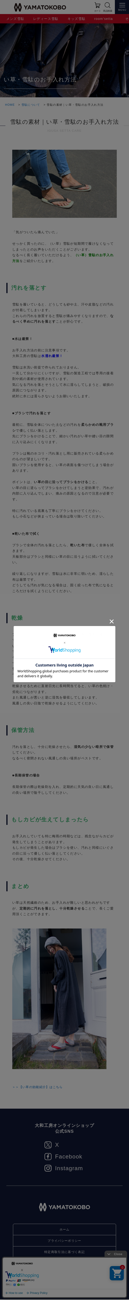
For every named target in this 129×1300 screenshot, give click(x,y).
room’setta (103, 19)
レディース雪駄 (46, 19)
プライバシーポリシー (64, 1241)
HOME (10, 104)
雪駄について (30, 104)
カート (97, 11)
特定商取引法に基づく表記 (64, 1252)
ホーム (64, 1229)
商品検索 (107, 11)
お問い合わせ (64, 1264)
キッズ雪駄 (77, 19)
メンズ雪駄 (15, 19)
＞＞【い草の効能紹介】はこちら (39, 1087)
